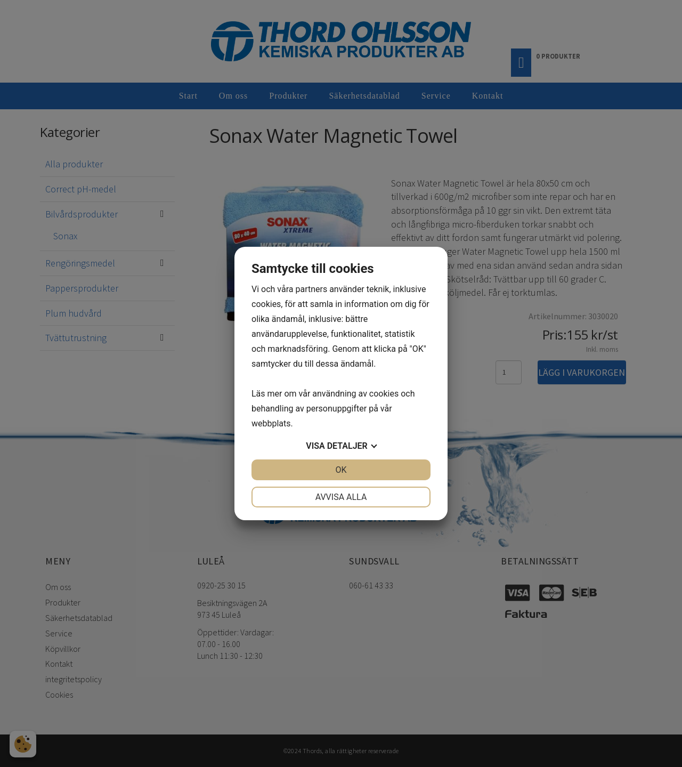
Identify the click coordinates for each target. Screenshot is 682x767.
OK (340, 470)
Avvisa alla (341, 497)
